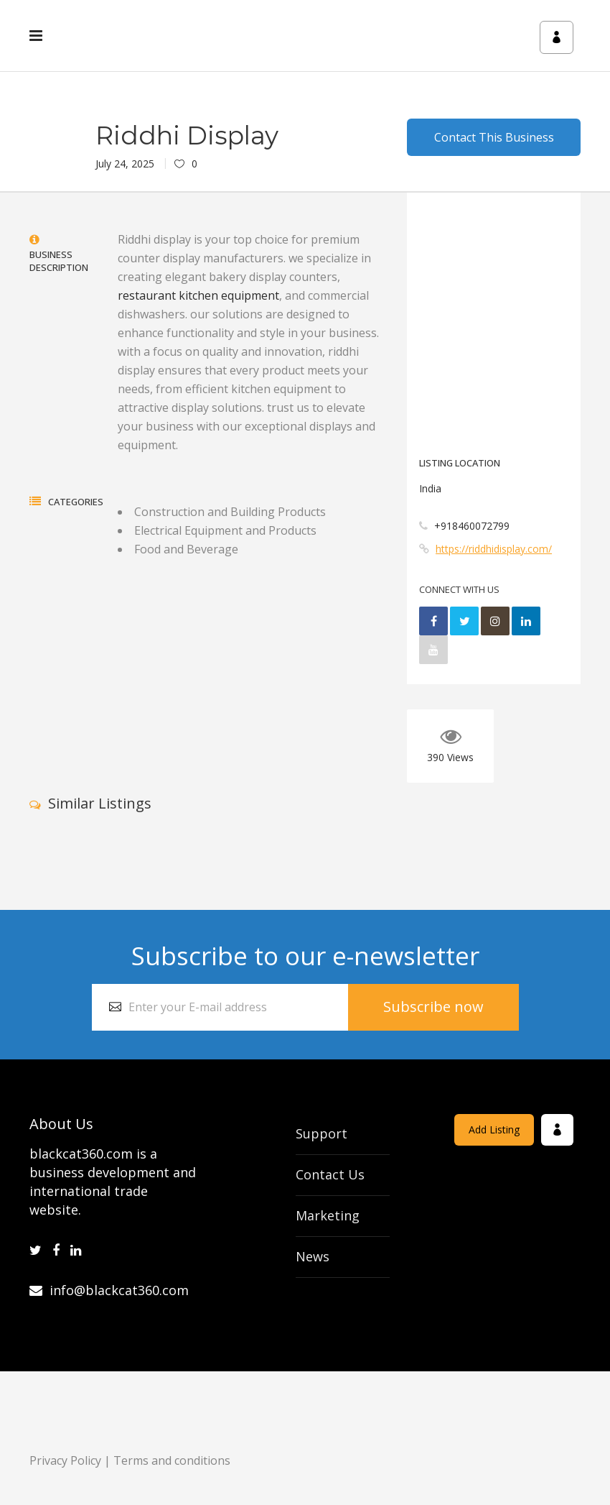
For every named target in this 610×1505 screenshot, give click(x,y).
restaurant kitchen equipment (198, 295)
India (430, 488)
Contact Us (330, 1174)
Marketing (328, 1215)
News (312, 1256)
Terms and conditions (171, 1460)
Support (321, 1133)
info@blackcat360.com (109, 1290)
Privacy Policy (65, 1460)
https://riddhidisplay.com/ (494, 549)
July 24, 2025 (124, 163)
